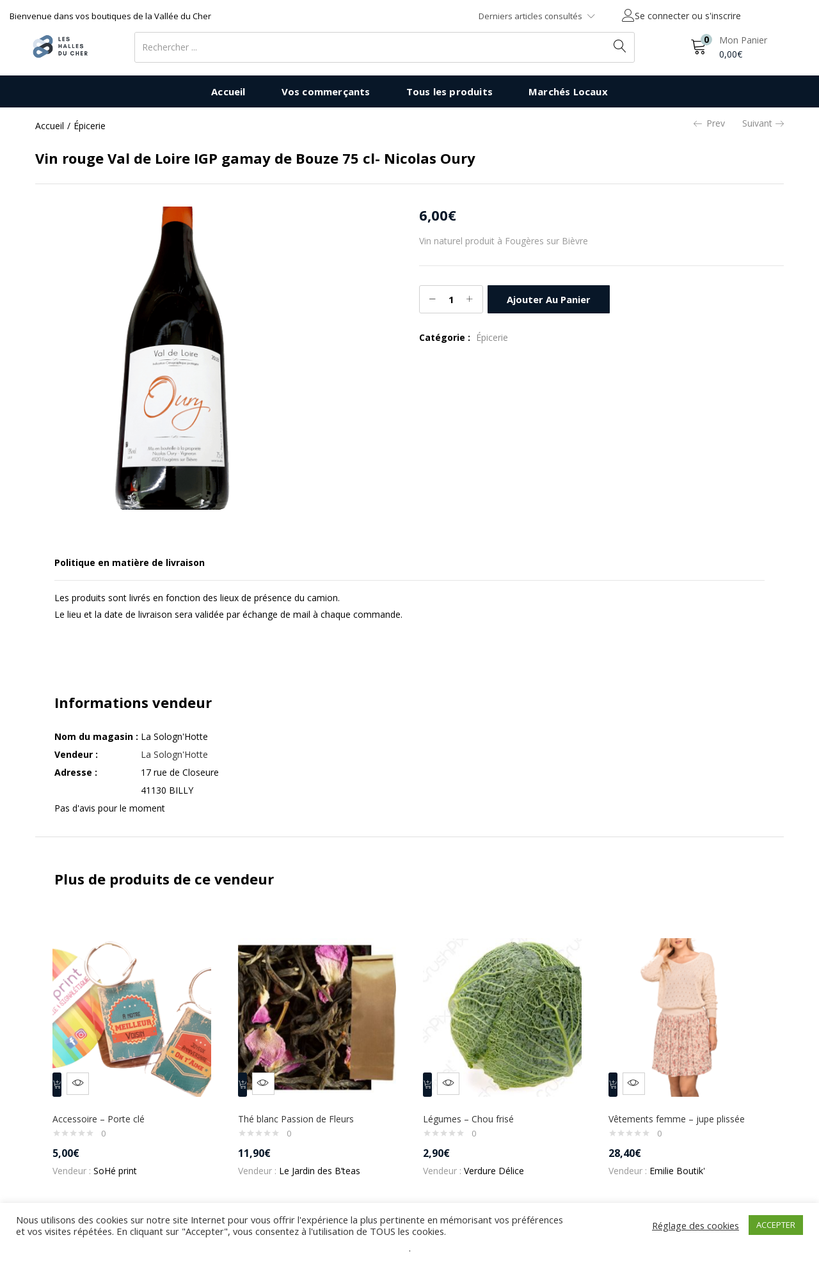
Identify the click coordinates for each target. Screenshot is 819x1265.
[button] (728, 47)
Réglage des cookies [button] (695, 1225)
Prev (709, 123)
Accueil (228, 91)
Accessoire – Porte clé (104, 1110)
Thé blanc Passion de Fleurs (302, 1110)
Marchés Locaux (568, 91)
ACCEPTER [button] (775, 1224)
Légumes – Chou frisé (474, 1110)
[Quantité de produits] (451, 299)
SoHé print (121, 1162)
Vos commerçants (326, 91)
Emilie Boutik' (683, 1162)
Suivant (763, 123)
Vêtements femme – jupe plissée (682, 1110)
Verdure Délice (500, 1162)
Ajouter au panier (547, 299)
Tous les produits (449, 91)
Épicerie (90, 126)
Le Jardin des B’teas (325, 1162)
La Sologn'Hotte (174, 754)
